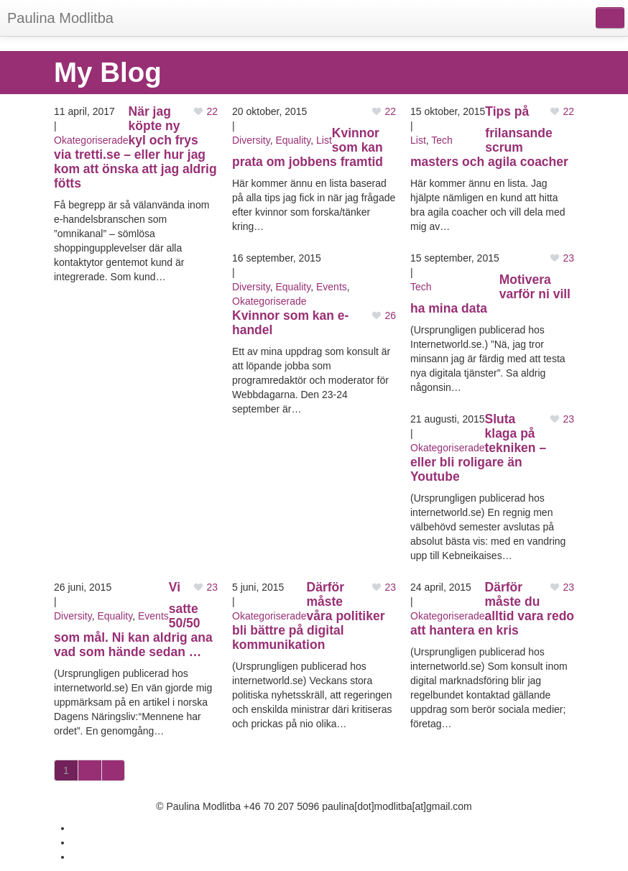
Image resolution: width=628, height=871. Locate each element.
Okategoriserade (91, 140)
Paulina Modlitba (60, 18)
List (324, 140)
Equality (292, 140)
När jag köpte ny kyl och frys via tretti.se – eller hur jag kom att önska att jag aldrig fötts (135, 147)
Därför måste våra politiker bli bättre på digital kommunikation (308, 616)
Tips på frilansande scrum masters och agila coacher (489, 136)
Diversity (251, 140)
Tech (442, 140)
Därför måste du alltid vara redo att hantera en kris (492, 608)
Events (331, 286)
